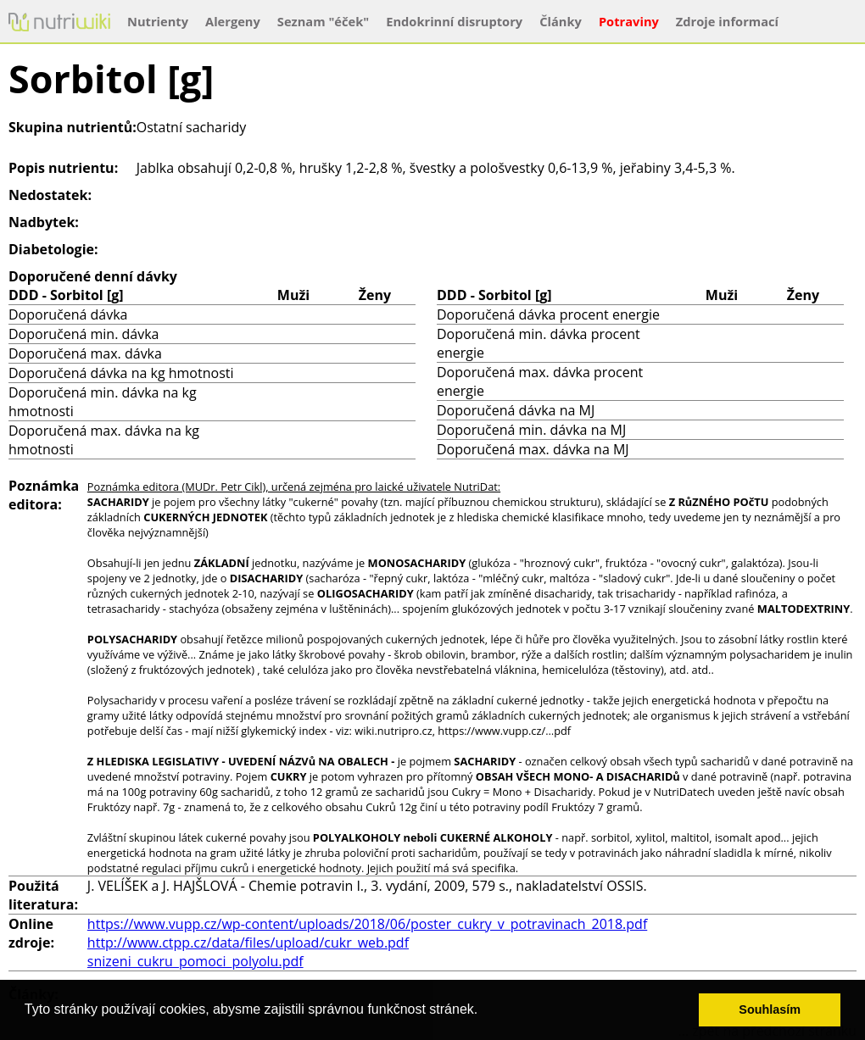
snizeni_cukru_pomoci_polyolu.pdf (195, 961)
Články (560, 21)
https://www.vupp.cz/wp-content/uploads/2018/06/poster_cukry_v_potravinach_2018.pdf (367, 924)
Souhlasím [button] (770, 1009)
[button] (484, 1011)
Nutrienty (157, 21)
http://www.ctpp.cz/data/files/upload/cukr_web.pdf (248, 942)
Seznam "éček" (323, 21)
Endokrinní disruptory (454, 21)
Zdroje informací (727, 21)
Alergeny (232, 21)
